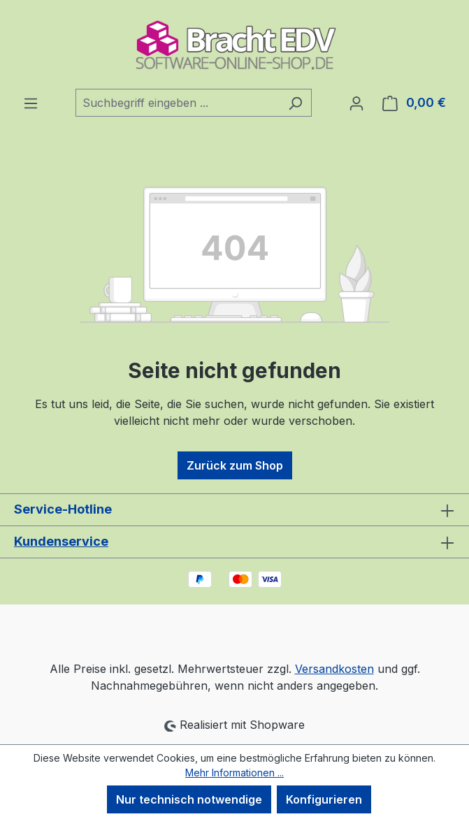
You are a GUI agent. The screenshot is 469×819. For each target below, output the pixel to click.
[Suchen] (295, 103)
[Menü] (31, 103)
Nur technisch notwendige (189, 799)
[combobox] (177, 103)
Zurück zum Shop (235, 465)
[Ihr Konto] (356, 103)
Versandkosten (334, 669)
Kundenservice (61, 541)
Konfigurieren (324, 799)
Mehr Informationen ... (234, 772)
